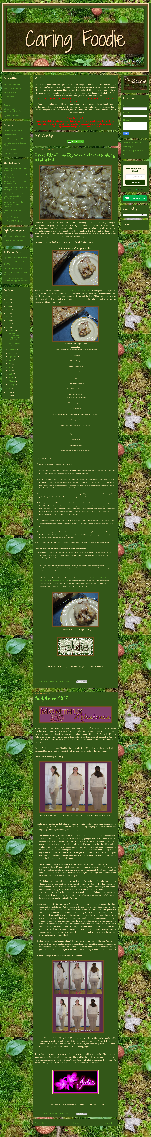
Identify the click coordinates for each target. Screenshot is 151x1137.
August (11, 360)
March (11, 377)
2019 (8, 313)
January (12, 384)
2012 (8, 396)
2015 (8, 327)
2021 (8, 306)
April (11, 374)
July (10, 363)
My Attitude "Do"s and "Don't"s (15, 258)
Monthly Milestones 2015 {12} (51, 698)
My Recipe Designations (12, 84)
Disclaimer (127, 155)
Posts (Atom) (81, 1130)
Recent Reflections (10, 153)
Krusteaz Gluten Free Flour (60, 580)
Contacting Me (128, 146)
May (10, 370)
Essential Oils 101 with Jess (14, 131)
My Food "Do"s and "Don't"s (14, 268)
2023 (8, 299)
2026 (8, 296)
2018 (8, 317)
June (10, 367)
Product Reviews (10, 149)
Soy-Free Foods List (11, 217)
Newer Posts (41, 1123)
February (12, 381)
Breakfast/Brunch (10, 92)
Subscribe (135, 182)
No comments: (66, 681)
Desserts (7, 105)
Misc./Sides (8, 101)
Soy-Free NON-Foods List (13, 221)
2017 (8, 320)
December (12, 330)
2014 (8, 389)
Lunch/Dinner (9, 97)
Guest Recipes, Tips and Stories (15, 139)
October (12, 353)
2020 (8, 310)
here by (80, 291)
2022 (8, 303)
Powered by (135, 189)
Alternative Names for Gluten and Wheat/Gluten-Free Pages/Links (14, 204)
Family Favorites (10, 135)
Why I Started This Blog (132, 142)
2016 (8, 324)
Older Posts (110, 1123)
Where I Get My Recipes (12, 88)
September (13, 357)
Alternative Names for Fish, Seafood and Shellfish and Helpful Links (14, 196)
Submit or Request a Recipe (133, 151)
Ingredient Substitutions (12, 115)
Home (76, 1123)
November (13, 350)
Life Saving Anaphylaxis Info (14, 236)
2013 (8, 392)
